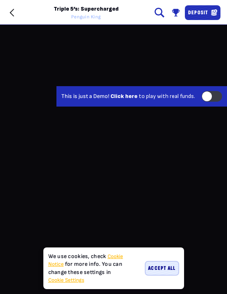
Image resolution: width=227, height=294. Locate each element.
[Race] (176, 12)
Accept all (161, 268)
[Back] (12, 12)
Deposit (202, 12)
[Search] (159, 12)
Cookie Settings (66, 280)
